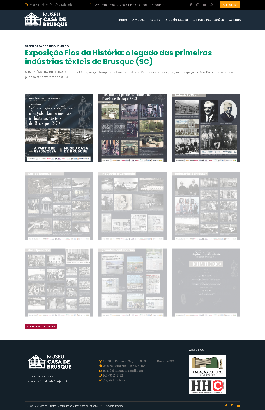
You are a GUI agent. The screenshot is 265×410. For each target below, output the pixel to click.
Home (122, 19)
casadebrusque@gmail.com (123, 370)
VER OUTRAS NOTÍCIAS (40, 326)
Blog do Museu (176, 19)
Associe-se (230, 4)
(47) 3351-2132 (113, 375)
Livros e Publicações (208, 19)
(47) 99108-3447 (112, 380)
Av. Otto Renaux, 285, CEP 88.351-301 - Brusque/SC (128, 5)
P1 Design (117, 405)
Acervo (155, 19)
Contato (235, 19)
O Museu (138, 19)
